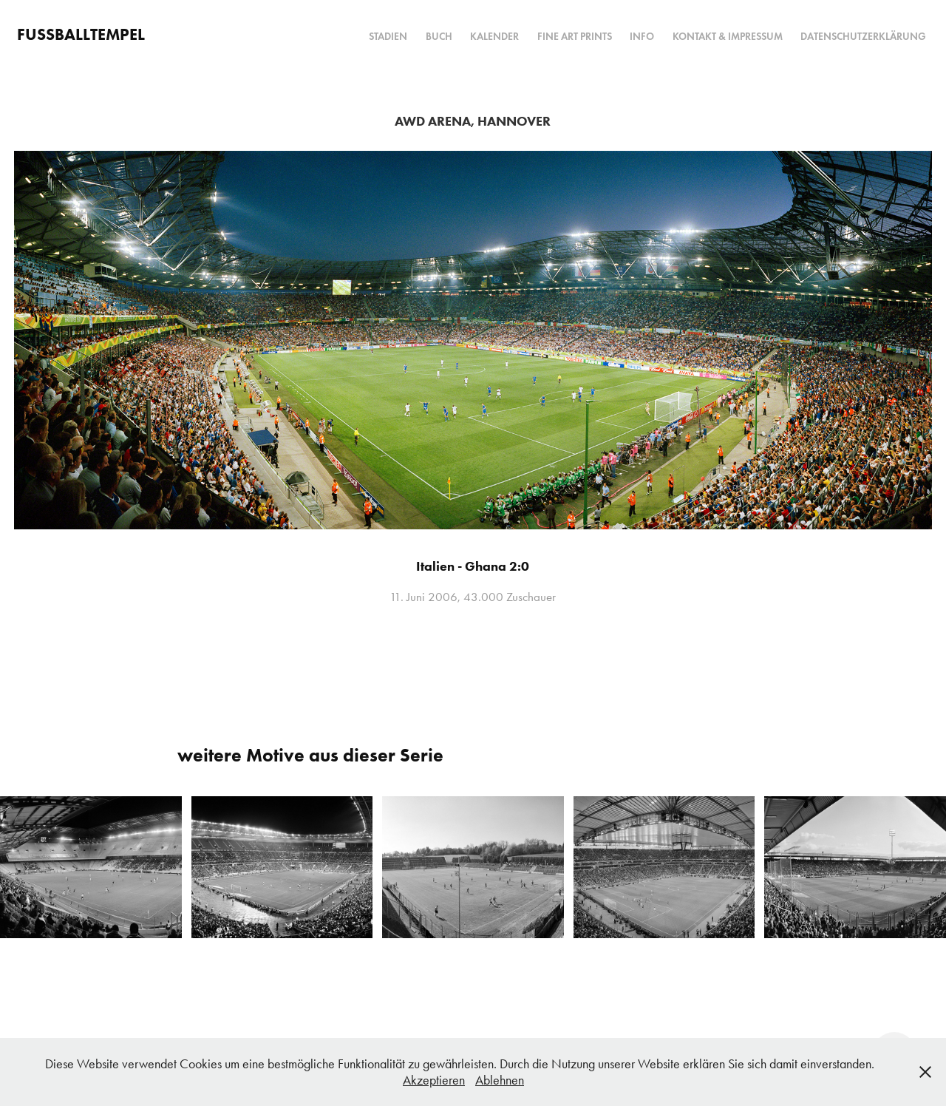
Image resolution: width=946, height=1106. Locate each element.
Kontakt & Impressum (728, 36)
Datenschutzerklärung (863, 36)
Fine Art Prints (574, 36)
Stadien (388, 36)
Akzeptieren (434, 1080)
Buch (439, 36)
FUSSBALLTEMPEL (81, 34)
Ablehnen (499, 1080)
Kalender (494, 36)
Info (642, 36)
